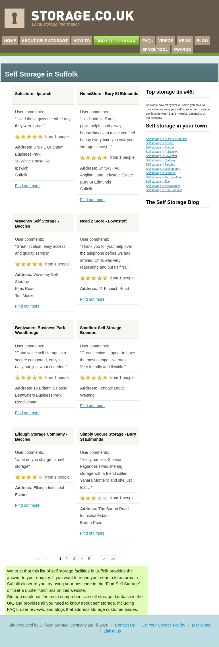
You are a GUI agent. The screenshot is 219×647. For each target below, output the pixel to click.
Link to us (112, 631)
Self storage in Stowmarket (163, 185)
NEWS (185, 40)
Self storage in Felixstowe (162, 151)
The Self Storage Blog (172, 202)
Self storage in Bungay (160, 147)
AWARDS (182, 49)
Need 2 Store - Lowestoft (103, 221)
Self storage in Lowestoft (161, 156)
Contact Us (125, 625)
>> (113, 559)
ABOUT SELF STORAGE (45, 40)
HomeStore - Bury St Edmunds (109, 93)
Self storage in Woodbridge (163, 168)
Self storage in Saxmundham (164, 177)
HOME (10, 40)
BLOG (202, 40)
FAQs (147, 40)
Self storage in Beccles (160, 164)
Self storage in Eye (158, 181)
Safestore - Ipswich (33, 93)
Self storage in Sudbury (160, 160)
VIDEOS (165, 40)
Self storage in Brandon (161, 173)
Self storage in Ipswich (160, 143)
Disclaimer (201, 625)
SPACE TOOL (155, 49)
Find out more (27, 186)
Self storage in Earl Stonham (164, 190)
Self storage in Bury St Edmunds (166, 139)
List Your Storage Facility (163, 625)
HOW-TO (81, 40)
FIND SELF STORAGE (116, 41)
